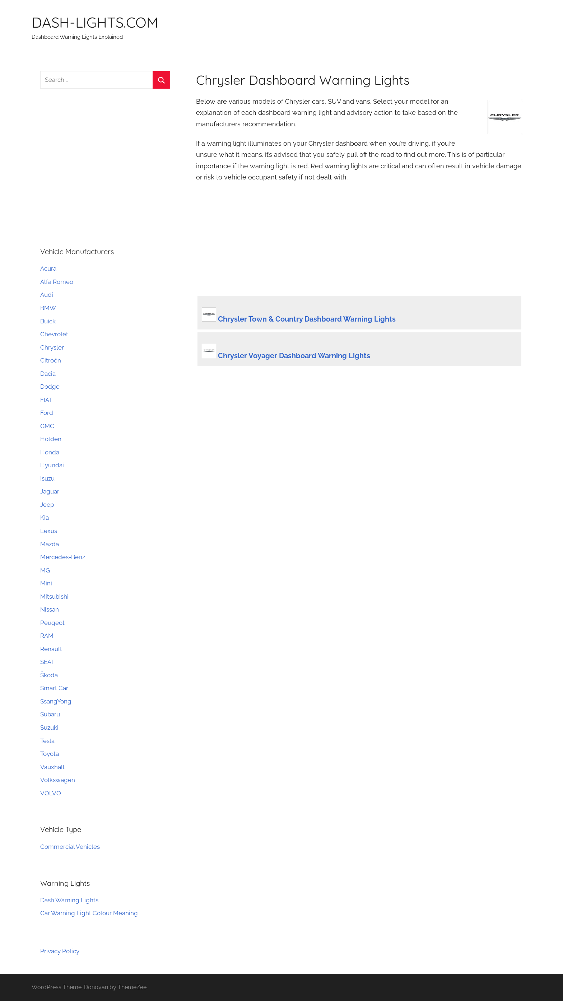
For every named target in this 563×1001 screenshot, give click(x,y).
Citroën (50, 360)
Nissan (49, 609)
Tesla (47, 740)
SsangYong (55, 701)
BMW (48, 308)
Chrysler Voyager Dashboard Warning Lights (294, 355)
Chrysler (52, 347)
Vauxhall (52, 767)
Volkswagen (57, 780)
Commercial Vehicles (70, 846)
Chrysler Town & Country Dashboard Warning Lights (307, 319)
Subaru (50, 714)
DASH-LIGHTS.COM (95, 22)
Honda (49, 452)
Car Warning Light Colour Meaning (89, 913)
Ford (46, 412)
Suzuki (49, 727)
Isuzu (47, 478)
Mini (46, 583)
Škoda (49, 675)
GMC (47, 426)
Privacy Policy (59, 951)
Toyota (49, 753)
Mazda (49, 544)
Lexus (48, 530)
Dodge (50, 386)
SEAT (47, 661)
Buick (48, 321)
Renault (51, 648)
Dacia (48, 373)
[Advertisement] (359, 241)
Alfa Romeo (56, 281)
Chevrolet (54, 334)
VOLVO (50, 793)
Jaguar (49, 491)
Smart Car (54, 688)
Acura (48, 268)
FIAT (46, 399)
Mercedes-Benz (62, 557)
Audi (46, 294)
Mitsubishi (54, 596)
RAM (46, 635)
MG (45, 570)
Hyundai (52, 465)
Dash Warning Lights (69, 900)
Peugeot (52, 622)
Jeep (47, 504)
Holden (50, 439)
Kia (44, 517)
